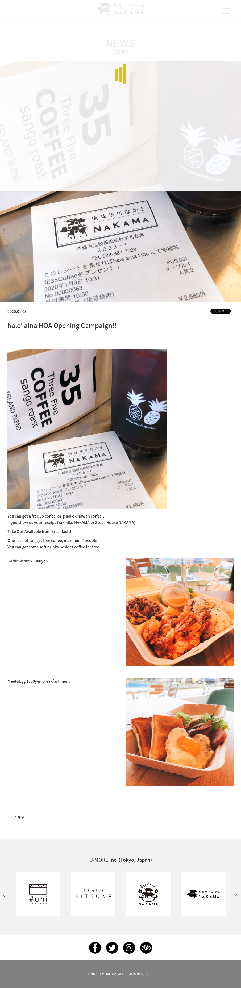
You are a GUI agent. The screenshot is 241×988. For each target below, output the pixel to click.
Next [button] (235, 894)
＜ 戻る (19, 817)
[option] (38, 894)
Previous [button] (4, 894)
